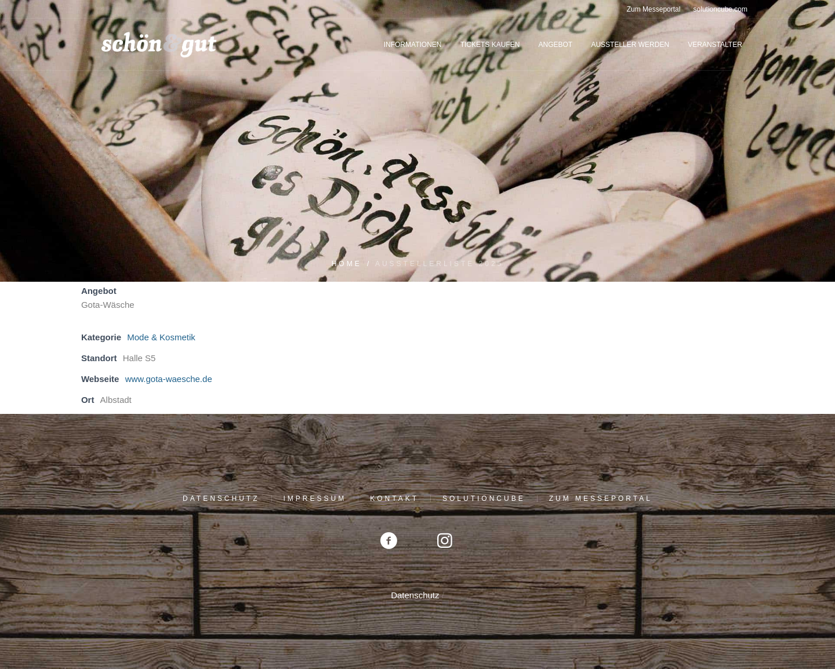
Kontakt (394, 498)
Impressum (315, 498)
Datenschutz (221, 498)
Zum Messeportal (600, 498)
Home (347, 264)
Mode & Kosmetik (161, 337)
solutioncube (483, 498)
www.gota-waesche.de (168, 379)
